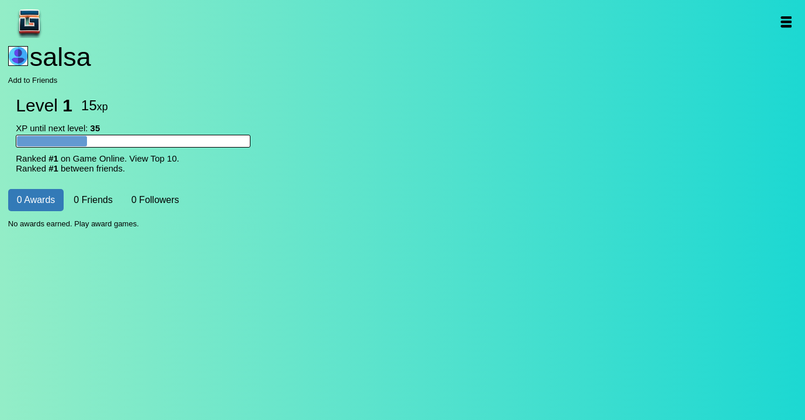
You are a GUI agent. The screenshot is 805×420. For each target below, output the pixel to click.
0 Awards (36, 200)
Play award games (105, 223)
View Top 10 (153, 158)
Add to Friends (33, 80)
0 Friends (93, 200)
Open (785, 21)
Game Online (66, 22)
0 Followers (155, 200)
